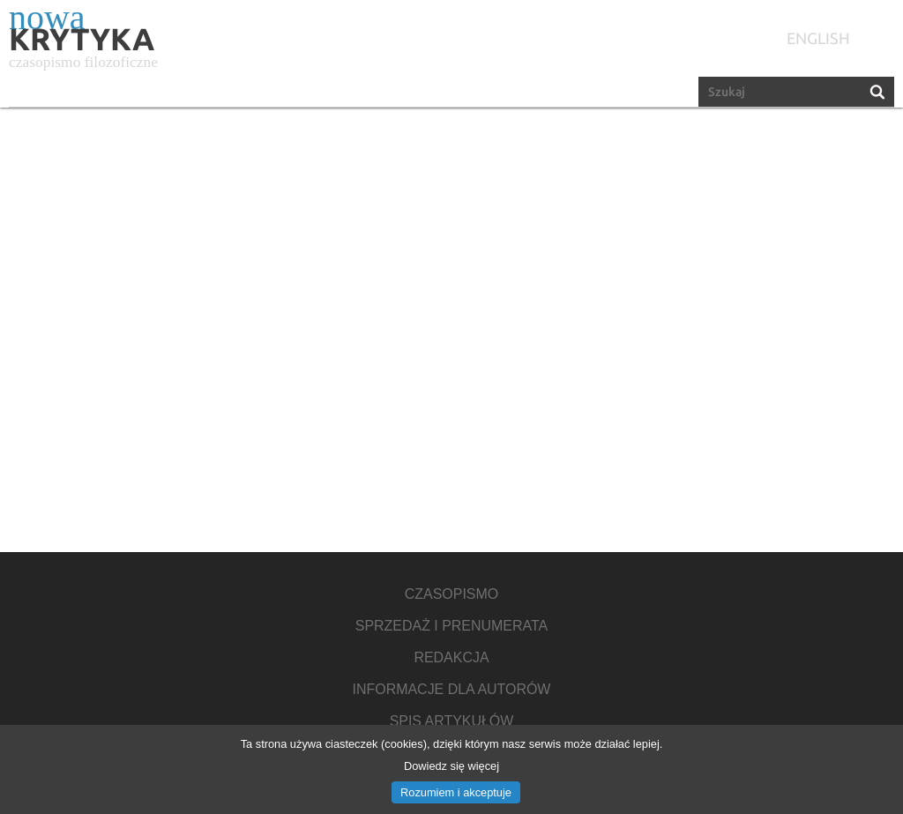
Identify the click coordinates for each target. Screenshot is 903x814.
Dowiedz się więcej (451, 766)
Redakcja (451, 658)
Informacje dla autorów (452, 690)
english (818, 38)
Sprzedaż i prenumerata (451, 626)
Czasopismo (451, 594)
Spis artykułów (452, 721)
